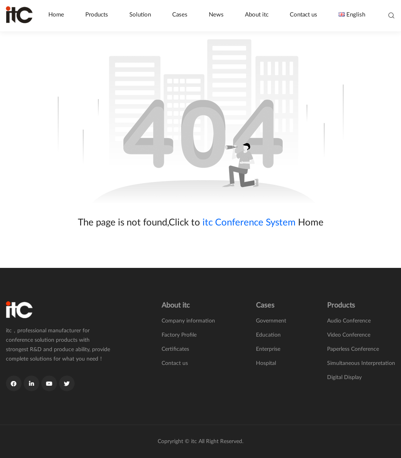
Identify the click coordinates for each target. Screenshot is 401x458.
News (216, 15)
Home (56, 15)
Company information (188, 321)
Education (268, 335)
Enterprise (268, 349)
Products (96, 15)
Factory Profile (179, 335)
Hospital (266, 363)
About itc (257, 15)
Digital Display (344, 377)
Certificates (175, 349)
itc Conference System (249, 222)
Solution (140, 15)
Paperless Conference (353, 349)
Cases (180, 15)
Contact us (303, 15)
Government (271, 321)
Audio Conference (349, 321)
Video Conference (348, 335)
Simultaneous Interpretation (361, 363)
